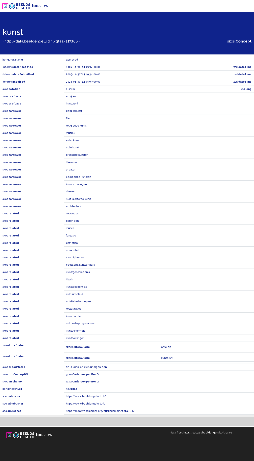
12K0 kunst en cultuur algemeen (86, 366)
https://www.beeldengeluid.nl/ (86, 396)
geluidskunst (74, 110)
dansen (71, 191)
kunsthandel (74, 316)
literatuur (72, 162)
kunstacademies (76, 286)
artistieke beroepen (78, 301)
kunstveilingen (75, 338)
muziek (70, 132)
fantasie (71, 235)
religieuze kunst (76, 125)
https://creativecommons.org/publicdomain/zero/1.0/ (100, 410)
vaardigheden (75, 257)
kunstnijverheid (75, 330)
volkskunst (72, 147)
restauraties (73, 308)
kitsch (69, 279)
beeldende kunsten (78, 176)
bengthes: (12, 59)
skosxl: (13, 345)
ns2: (71, 388)
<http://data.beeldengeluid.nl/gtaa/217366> (41, 41)
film (68, 118)
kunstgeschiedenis (78, 272)
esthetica (72, 242)
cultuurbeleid (74, 294)
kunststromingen (76, 184)
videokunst (73, 140)
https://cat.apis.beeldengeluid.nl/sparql (208, 432)
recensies (72, 213)
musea (70, 228)
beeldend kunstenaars (80, 264)
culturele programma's (80, 323)
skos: (239, 41)
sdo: (11, 396)
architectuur (73, 206)
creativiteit (72, 250)
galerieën (72, 220)
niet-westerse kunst (78, 198)
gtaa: (82, 374)
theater (71, 169)
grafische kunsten (77, 154)
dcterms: (17, 66)
